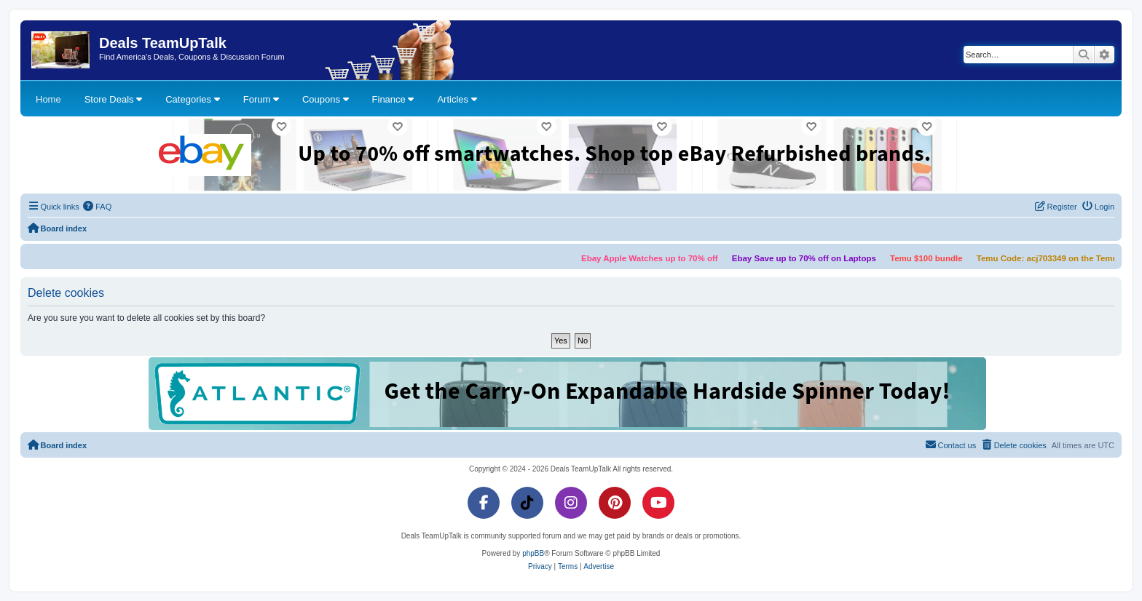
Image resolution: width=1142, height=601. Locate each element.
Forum (261, 99)
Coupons (325, 99)
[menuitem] (97, 206)
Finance (393, 99)
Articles (456, 99)
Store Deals (113, 99)
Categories (192, 99)
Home (48, 99)
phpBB (533, 553)
